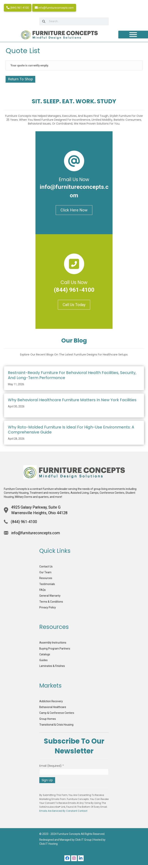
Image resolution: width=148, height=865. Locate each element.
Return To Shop (20, 79)
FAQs (42, 589)
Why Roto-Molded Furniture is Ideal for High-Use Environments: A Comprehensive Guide (71, 429)
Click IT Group (83, 839)
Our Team (45, 572)
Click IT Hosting (48, 843)
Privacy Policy (47, 607)
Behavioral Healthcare (52, 707)
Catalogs (44, 654)
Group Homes (47, 718)
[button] (67, 858)
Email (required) (51, 766)
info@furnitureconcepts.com (54, 7)
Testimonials (47, 584)
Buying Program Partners (54, 648)
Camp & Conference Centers (56, 712)
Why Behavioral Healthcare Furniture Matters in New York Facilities (72, 400)
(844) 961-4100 (17, 7)
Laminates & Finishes (52, 665)
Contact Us (46, 566)
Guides (43, 660)
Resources (45, 578)
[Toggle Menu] (133, 34)
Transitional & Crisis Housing (56, 724)
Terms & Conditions (51, 601)
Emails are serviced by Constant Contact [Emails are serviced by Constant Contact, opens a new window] (63, 810)
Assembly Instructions (52, 642)
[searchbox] (74, 21)
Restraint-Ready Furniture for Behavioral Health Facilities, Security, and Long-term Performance (72, 375)
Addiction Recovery (51, 701)
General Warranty (50, 595)
